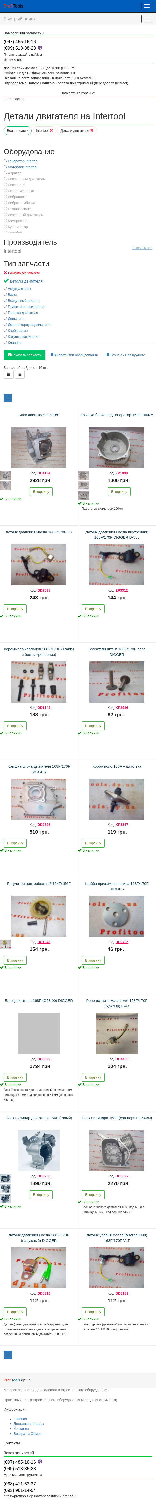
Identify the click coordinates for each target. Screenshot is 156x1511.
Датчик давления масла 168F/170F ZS (39, 532)
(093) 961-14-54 (20, 1490)
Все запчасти (17, 131)
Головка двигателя (21, 313)
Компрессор (15, 221)
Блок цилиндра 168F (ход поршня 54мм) (117, 1118)
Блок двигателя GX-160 (38, 415)
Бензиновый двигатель (24, 179)
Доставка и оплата (29, 1424)
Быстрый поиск (19, 18)
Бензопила (14, 185)
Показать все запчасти (24, 273)
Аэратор (12, 173)
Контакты (21, 1429)
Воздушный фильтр (22, 301)
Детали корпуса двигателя (27, 325)
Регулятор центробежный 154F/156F (39, 883)
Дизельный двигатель (23, 215)
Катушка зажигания (21, 337)
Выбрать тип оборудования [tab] (74, 355)
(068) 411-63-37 (20, 1483)
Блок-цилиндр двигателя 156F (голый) (39, 1118)
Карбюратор (16, 331)
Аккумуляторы (17, 289)
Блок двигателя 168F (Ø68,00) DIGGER (39, 1000)
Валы (10, 295)
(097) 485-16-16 (20, 41)
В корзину (41, 492)
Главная (20, 1419)
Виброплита (15, 197)
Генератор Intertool (21, 161)
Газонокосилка (18, 209)
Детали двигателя (77, 131)
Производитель (78, 246)
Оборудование (29, 151)
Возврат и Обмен (28, 1434)
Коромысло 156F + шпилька (116, 766)
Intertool (44, 131)
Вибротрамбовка (19, 203)
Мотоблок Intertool (20, 167)
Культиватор (16, 227)
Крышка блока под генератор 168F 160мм (117, 415)
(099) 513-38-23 (20, 48)
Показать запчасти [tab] (25, 355)
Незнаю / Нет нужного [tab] (125, 355)
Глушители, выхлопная (24, 307)
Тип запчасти (26, 263)
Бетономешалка (19, 191)
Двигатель (14, 319)
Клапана (13, 343)
